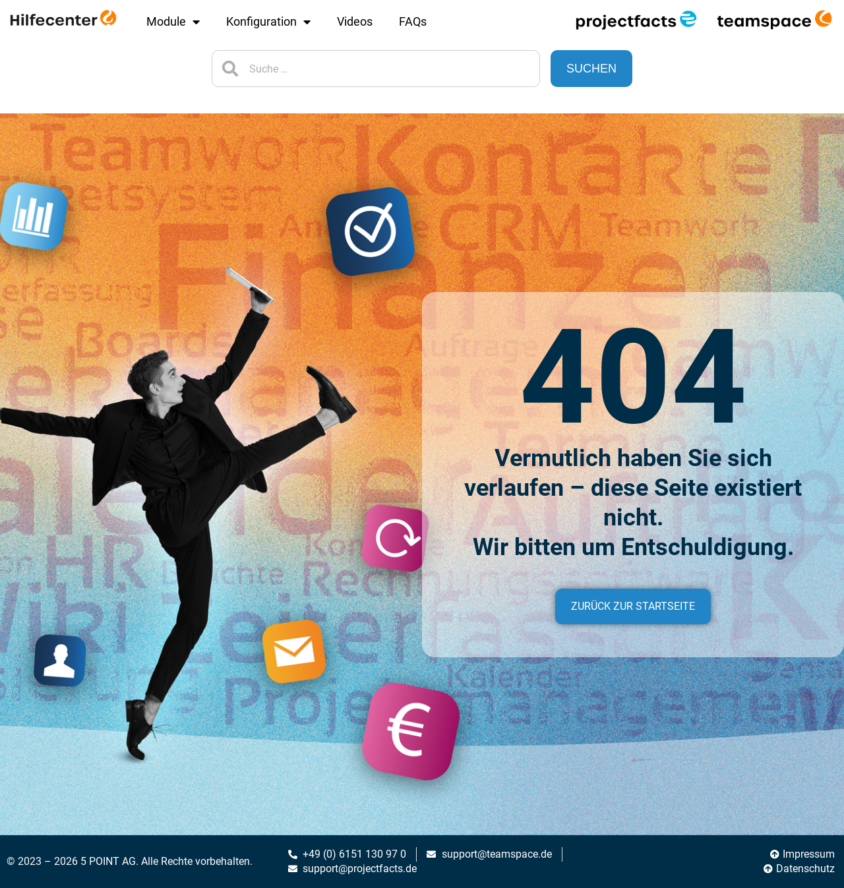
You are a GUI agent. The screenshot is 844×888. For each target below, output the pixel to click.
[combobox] (376, 68)
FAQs (413, 21)
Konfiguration (268, 21)
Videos (355, 21)
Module (173, 21)
